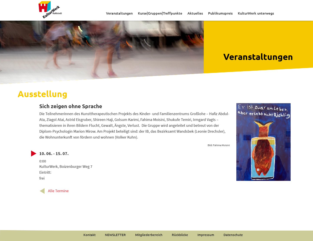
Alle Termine (58, 190)
